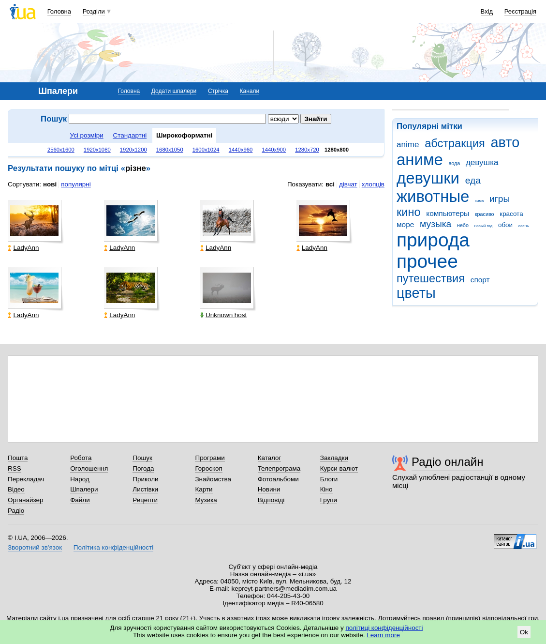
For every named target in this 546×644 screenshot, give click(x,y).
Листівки (145, 489)
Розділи (94, 11)
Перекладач (26, 479)
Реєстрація (520, 11)
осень (523, 226)
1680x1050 (169, 150)
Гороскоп (208, 468)
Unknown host (223, 315)
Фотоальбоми (278, 479)
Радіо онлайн (448, 461)
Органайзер (25, 500)
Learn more (383, 635)
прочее (427, 261)
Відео (16, 489)
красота (511, 213)
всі (330, 184)
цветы (416, 293)
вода (454, 163)
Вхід (487, 11)
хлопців (373, 184)
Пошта (18, 457)
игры (499, 199)
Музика (206, 500)
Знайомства (213, 479)
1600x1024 (206, 150)
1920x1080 (97, 150)
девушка (482, 162)
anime (408, 144)
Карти (203, 489)
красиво (484, 214)
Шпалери (84, 489)
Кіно (326, 489)
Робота (80, 457)
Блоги (329, 479)
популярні (75, 184)
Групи (328, 500)
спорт (480, 280)
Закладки (334, 457)
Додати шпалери (173, 91)
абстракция (455, 143)
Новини (269, 489)
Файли (80, 500)
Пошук (142, 457)
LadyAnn (23, 247)
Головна (59, 11)
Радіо (16, 510)
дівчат (348, 184)
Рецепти (145, 500)
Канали (250, 91)
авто (505, 142)
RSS (14, 468)
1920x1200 (133, 150)
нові (50, 184)
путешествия (431, 278)
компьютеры (447, 213)
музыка (435, 224)
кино (409, 212)
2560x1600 (60, 150)
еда (473, 180)
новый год (483, 226)
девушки (428, 178)
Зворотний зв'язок (35, 547)
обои (505, 225)
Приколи (145, 479)
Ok (524, 632)
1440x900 (274, 150)
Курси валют (339, 468)
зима (479, 201)
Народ (79, 479)
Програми (209, 457)
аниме (420, 160)
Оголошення (89, 468)
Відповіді (271, 500)
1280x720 (307, 150)
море (405, 224)
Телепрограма (279, 468)
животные (433, 196)
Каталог (269, 457)
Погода (143, 468)
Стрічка (218, 91)
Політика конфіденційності (113, 547)
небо (463, 225)
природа (433, 240)
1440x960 (241, 150)
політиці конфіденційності (384, 627)
